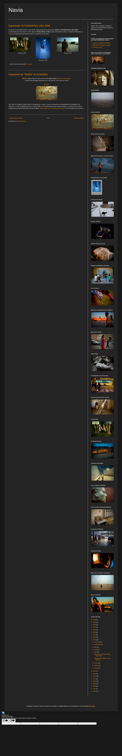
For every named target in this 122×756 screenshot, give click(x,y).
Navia (16, 10)
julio (95, 647)
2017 (94, 635)
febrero (96, 665)
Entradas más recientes (16, 118)
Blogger (93, 706)
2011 (94, 679)
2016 (94, 637)
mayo (96, 649)
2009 (94, 683)
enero (96, 668)
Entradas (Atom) (21, 121)
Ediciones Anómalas (64, 78)
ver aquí (29, 64)
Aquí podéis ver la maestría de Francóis (52, 108)
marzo (96, 663)
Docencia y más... (98, 47)
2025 (94, 622)
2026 (94, 619)
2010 (94, 681)
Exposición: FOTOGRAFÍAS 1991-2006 (29, 25)
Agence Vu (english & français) (101, 43)
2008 (94, 686)
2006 (94, 691)
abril (95, 652)
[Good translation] (5, 720)
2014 (94, 671)
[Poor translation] (12, 720)
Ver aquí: (46, 84)
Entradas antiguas (79, 118)
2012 (94, 676)
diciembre (97, 642)
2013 (94, 673)
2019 (94, 630)
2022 (94, 627)
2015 (94, 640)
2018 (94, 632)
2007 (94, 689)
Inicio (48, 118)
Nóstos (24, 78)
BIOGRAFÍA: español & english (101, 45)
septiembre (97, 644)
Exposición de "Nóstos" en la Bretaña (28, 74)
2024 (94, 624)
